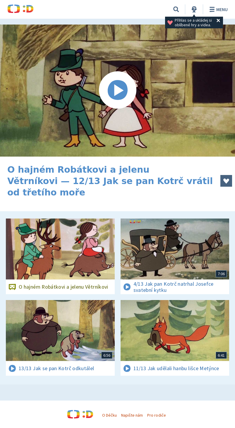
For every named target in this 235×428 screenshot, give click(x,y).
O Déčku (109, 415)
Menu (217, 9)
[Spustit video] (117, 91)
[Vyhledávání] (176, 9)
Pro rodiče (156, 415)
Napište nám (132, 415)
